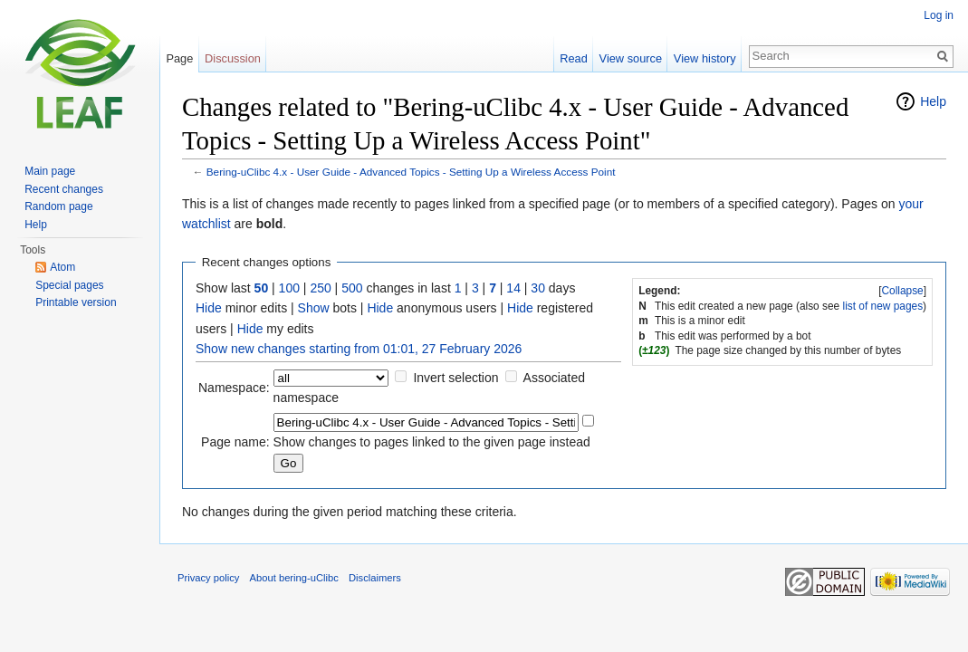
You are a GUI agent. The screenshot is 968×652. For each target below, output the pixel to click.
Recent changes (63, 189)
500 (351, 288)
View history (705, 58)
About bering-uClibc (294, 577)
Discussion (233, 58)
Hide (209, 308)
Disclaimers (375, 577)
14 (513, 288)
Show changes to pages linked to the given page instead (431, 442)
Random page (58, 206)
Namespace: (234, 387)
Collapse (902, 290)
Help (933, 101)
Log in (939, 15)
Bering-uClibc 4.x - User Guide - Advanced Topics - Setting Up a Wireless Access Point (411, 171)
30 (538, 288)
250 (320, 288)
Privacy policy (208, 577)
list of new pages (883, 306)
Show (314, 308)
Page (179, 58)
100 (289, 288)
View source (630, 58)
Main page (49, 171)
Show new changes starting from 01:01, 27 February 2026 (359, 348)
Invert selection (455, 377)
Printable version (75, 302)
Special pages (69, 285)
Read (574, 58)
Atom (62, 267)
